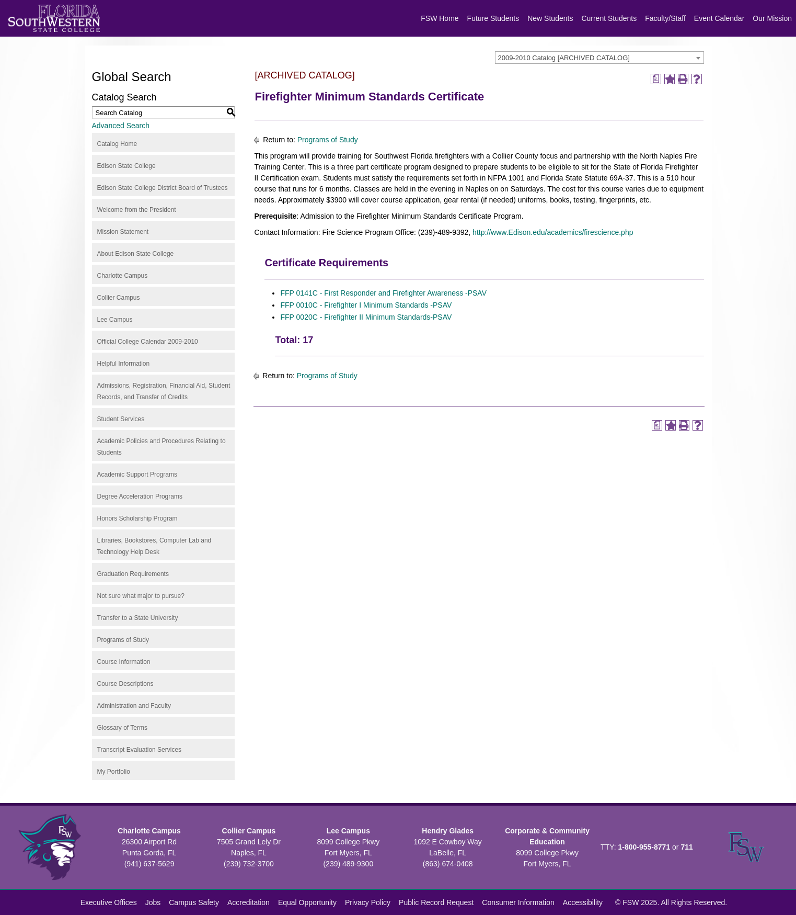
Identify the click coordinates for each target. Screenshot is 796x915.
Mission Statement (123, 231)
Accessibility (583, 902)
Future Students (493, 18)
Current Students (609, 18)
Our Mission (772, 18)
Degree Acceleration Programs (139, 496)
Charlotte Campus (122, 275)
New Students (550, 18)
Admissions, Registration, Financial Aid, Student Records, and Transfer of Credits (163, 391)
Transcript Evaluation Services (139, 749)
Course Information (124, 661)
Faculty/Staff (665, 18)
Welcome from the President (136, 209)
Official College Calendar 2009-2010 (147, 341)
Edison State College (126, 166)
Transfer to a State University (137, 618)
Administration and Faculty (134, 705)
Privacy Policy (367, 902)
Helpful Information (123, 363)
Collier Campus (118, 297)
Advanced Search (121, 125)
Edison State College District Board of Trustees (162, 187)
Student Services (121, 419)
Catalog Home (117, 144)
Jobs (153, 902)
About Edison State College (135, 253)
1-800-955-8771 (644, 847)
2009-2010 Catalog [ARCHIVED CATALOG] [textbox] (564, 58)
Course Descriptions (125, 683)
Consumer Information (518, 902)
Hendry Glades (448, 831)
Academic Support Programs (137, 474)
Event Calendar (719, 18)
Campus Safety (194, 902)
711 (686, 847)
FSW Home (439, 18)
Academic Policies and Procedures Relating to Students (161, 446)
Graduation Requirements (133, 574)
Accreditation (248, 902)
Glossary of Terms (122, 727)
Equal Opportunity (307, 902)
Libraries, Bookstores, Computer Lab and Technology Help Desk (154, 546)
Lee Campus (115, 319)
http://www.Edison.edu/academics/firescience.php (552, 232)
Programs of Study (123, 639)
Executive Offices (108, 902)
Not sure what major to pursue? (140, 596)
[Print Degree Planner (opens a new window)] (656, 79)
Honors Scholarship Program (137, 518)
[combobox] (599, 57)
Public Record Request (436, 902)
